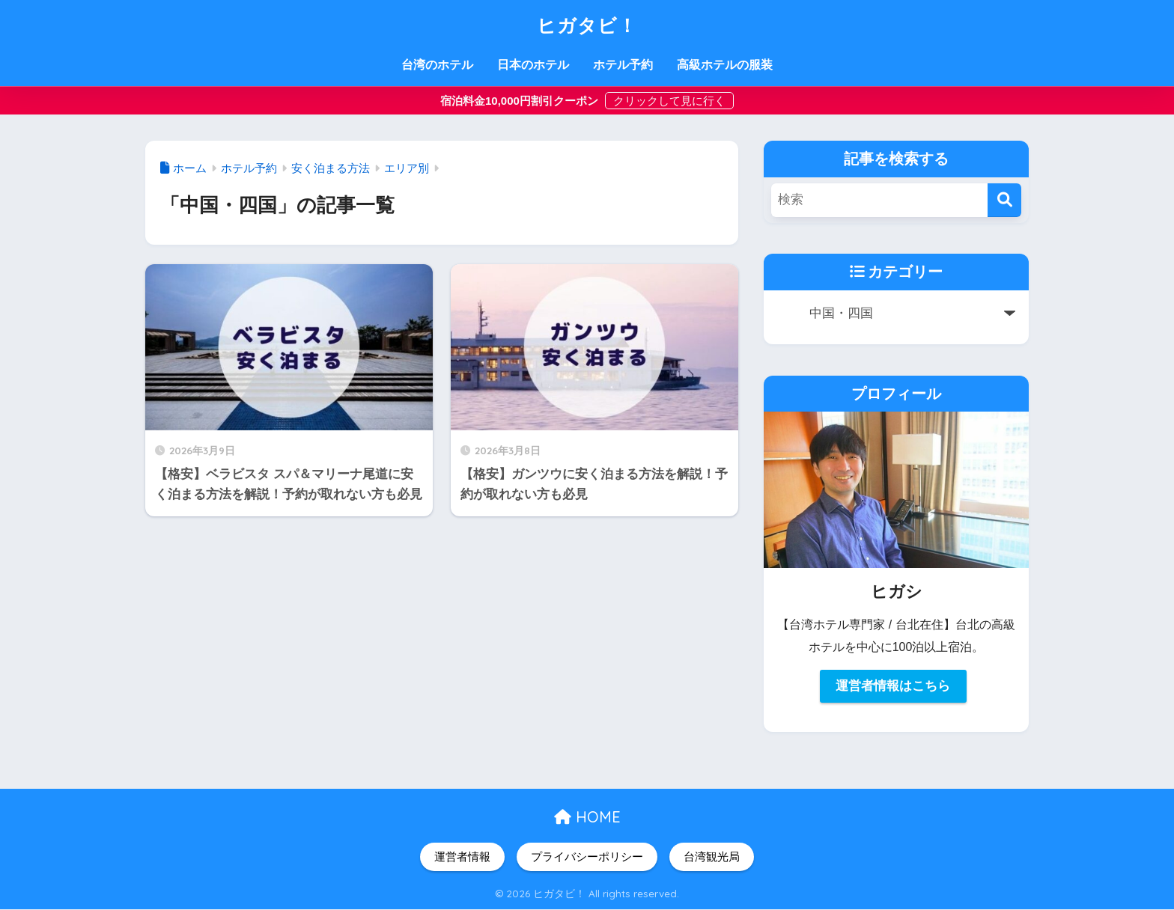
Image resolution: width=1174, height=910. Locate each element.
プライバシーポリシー (587, 857)
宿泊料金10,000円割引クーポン (520, 100)
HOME (587, 816)
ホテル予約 (623, 64)
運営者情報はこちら (893, 686)
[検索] (1004, 200)
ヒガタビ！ (587, 24)
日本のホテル (533, 64)
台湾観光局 (712, 857)
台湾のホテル (437, 64)
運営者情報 (462, 857)
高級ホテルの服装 (725, 64)
